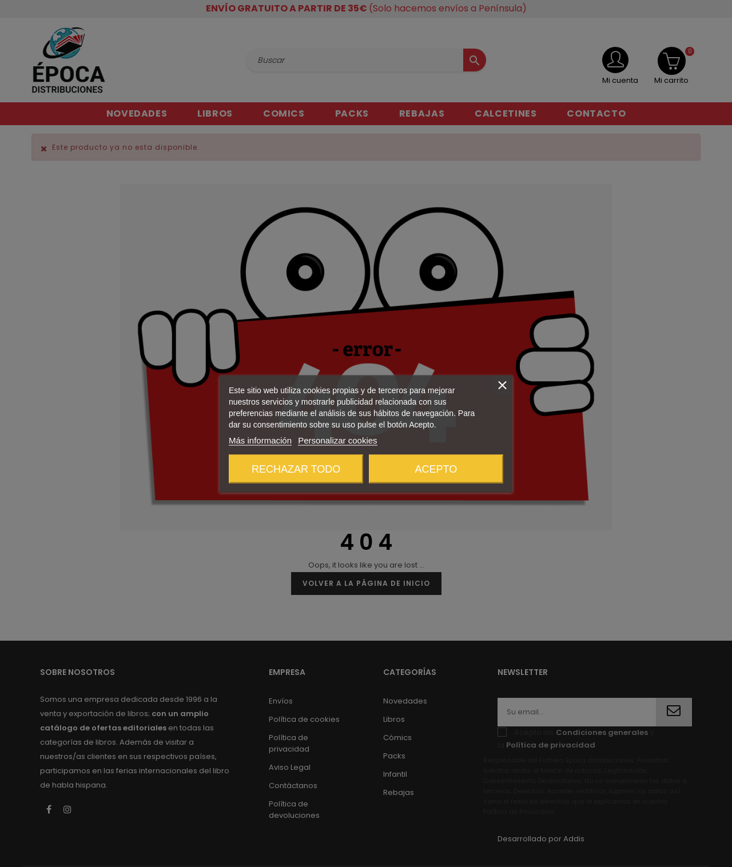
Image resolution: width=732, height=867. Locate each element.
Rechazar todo (296, 468)
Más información (260, 440)
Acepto (436, 468)
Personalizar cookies (337, 440)
